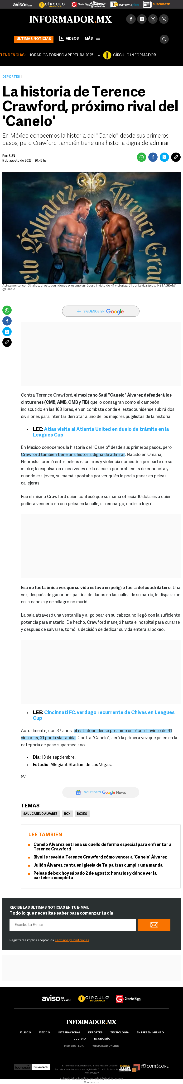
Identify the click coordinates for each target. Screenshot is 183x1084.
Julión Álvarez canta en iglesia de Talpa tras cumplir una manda (98, 865)
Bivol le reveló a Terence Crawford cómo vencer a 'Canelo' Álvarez (100, 857)
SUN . (12, 156)
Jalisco (25, 1032)
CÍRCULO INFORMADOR (134, 55)
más (92, 39)
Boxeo (82, 814)
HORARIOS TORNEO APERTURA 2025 (60, 55)
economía (102, 1039)
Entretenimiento (150, 1032)
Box (67, 814)
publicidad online (105, 1046)
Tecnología (119, 1032)
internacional (69, 1032)
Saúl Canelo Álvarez (40, 814)
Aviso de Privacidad (72, 1079)
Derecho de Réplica (97, 1079)
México (44, 1032)
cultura (79, 1039)
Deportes (11, 76)
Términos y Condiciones (72, 940)
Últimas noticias (34, 39)
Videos (69, 38)
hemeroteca (74, 1046)
